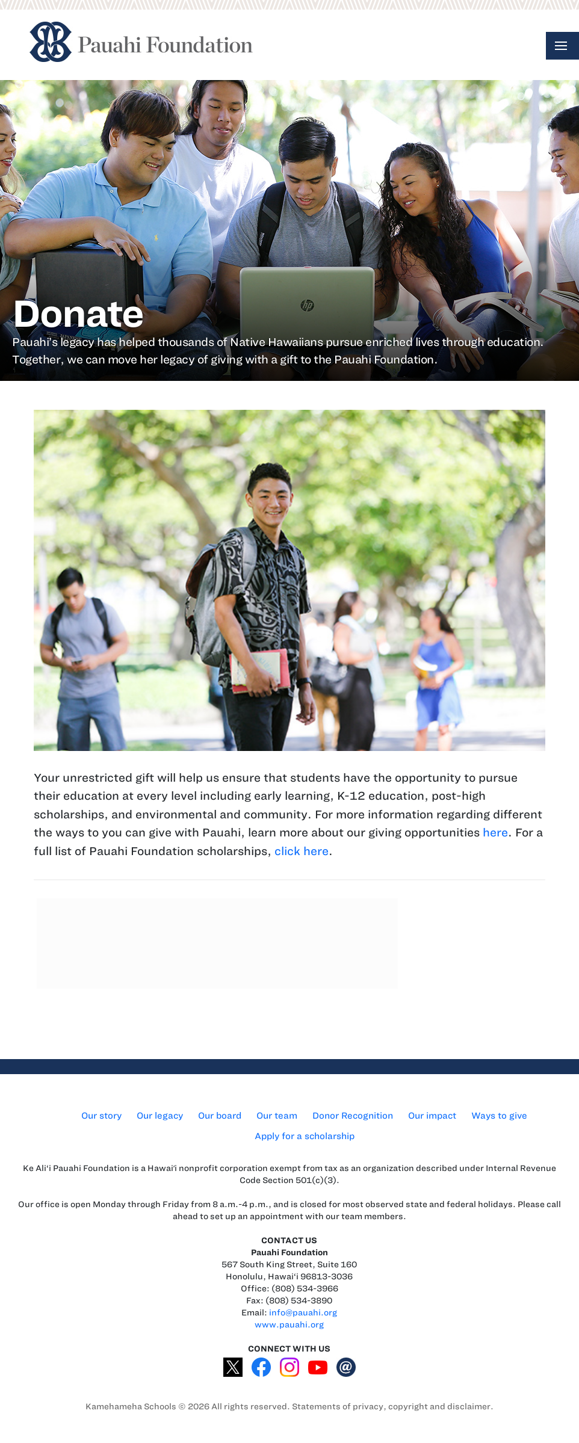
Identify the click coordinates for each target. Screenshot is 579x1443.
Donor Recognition (352, 1115)
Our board (219, 1115)
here (495, 832)
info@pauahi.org (303, 1312)
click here (301, 851)
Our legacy (160, 1115)
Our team (276, 1115)
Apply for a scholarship (305, 1136)
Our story (101, 1115)
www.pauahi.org (289, 1324)
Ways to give (499, 1115)
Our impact (432, 1115)
